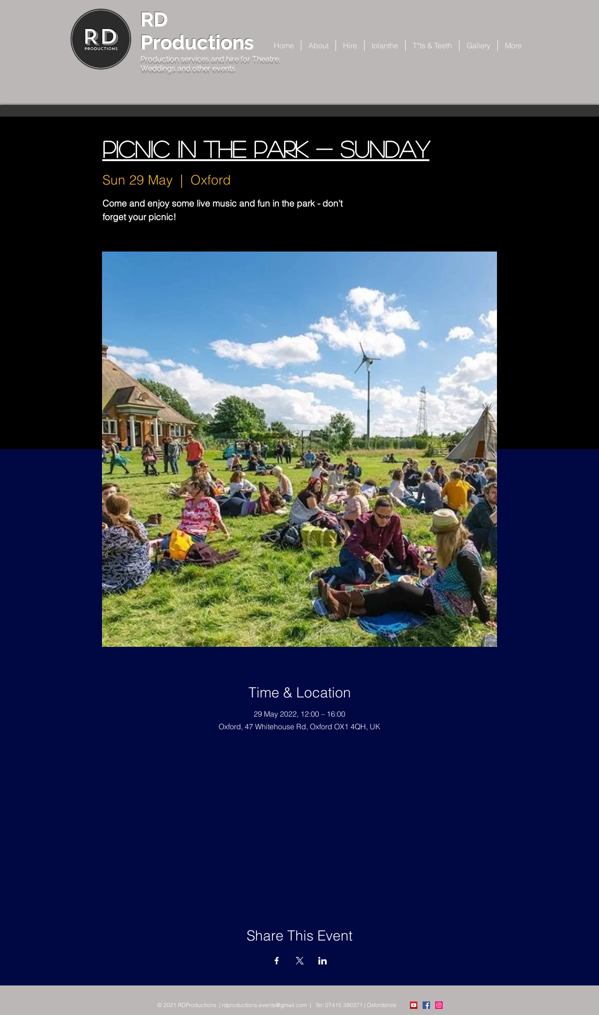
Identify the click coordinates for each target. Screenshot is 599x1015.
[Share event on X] (299, 960)
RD (154, 19)
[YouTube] (413, 1005)
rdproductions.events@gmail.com (264, 1004)
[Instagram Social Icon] (439, 1005)
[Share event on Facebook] (276, 960)
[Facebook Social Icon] (426, 1005)
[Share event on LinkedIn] (322, 960)
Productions (197, 42)
